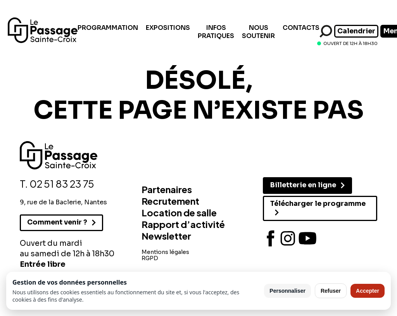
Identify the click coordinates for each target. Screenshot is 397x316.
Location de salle (179, 212)
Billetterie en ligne (303, 185)
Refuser (331, 291)
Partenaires (167, 189)
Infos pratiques (216, 32)
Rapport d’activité (183, 224)
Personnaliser (287, 291)
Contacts (301, 28)
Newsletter (166, 236)
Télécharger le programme (318, 203)
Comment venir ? (57, 222)
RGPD (150, 258)
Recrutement (170, 201)
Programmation (108, 28)
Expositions (168, 28)
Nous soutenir (258, 32)
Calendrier (356, 31)
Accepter (367, 291)
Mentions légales (165, 252)
